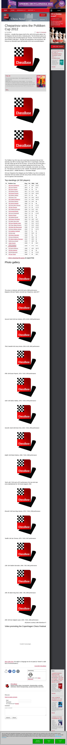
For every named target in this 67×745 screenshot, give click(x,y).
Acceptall (60, 741)
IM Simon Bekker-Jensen (15, 229)
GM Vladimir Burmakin (14, 209)
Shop (5, 10)
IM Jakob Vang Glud (14, 221)
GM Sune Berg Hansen (14, 205)
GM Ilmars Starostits (14, 235)
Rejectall (49, 741)
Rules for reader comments (11, 697)
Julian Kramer (12, 243)
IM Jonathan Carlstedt (14, 231)
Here (56, 734)
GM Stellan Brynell (13, 217)
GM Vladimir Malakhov (14, 199)
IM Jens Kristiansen (14, 237)
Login (58, 10)
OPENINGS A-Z (21, 10)
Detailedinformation (37, 741)
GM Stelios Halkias (13, 195)
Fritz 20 (8, 76)
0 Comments (43, 32)
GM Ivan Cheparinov (14, 185)
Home (12, 10)
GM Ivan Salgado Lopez (15, 223)
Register (17, 703)
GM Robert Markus (13, 201)
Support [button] (31, 10)
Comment (7, 705)
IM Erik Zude (12, 233)
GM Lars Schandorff (14, 213)
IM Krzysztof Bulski (13, 211)
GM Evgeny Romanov (14, 219)
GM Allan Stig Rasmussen (15, 227)
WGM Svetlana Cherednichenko (12, 245)
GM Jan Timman (13, 207)
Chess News (18, 18)
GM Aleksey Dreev (13, 191)
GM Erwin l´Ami (13, 197)
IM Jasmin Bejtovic (13, 248)
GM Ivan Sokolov (13, 187)
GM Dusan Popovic (13, 193)
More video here (9, 661)
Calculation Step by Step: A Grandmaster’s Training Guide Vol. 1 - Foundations (57, 54)
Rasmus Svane (12, 215)
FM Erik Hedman (13, 250)
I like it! (37, 32)
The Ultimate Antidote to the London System (57, 699)
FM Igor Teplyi (12, 254)
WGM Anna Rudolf (13, 241)
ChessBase (14, 684)
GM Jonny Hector (13, 189)
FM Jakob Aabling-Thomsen (16, 239)
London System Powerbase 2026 (57, 717)
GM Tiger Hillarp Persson (15, 225)
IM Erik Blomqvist (13, 252)
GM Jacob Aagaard (13, 203)
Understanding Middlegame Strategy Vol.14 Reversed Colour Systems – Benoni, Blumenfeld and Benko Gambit (57, 678)
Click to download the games (16, 258)
